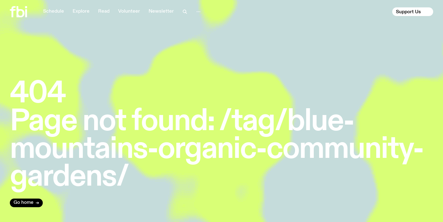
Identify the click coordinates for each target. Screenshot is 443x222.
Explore (81, 11)
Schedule (53, 11)
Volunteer (129, 11)
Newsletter (161, 11)
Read (104, 11)
